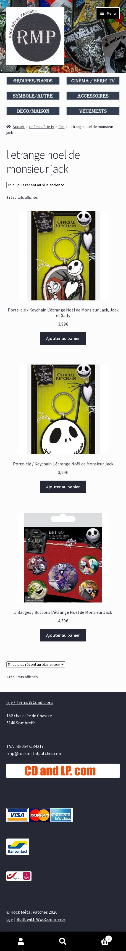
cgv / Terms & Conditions (29, 702)
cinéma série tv (41, 126)
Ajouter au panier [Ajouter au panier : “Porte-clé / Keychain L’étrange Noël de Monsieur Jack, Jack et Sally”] (63, 338)
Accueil (19, 126)
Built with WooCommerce (41, 919)
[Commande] (35, 185)
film (61, 126)
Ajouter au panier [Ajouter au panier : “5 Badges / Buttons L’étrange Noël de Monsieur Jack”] (63, 635)
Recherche (63, 941)
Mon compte (21, 941)
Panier (98, 937)
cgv (9, 919)
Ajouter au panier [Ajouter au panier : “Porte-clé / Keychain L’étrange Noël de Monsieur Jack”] (63, 486)
